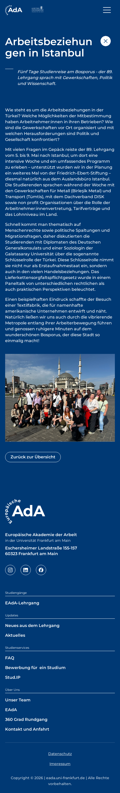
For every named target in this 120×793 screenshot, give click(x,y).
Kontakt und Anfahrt (27, 729)
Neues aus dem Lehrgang (32, 625)
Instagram (10, 570)
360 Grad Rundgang (26, 719)
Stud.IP (13, 677)
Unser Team (18, 700)
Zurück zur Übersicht (33, 456)
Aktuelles (15, 635)
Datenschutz (60, 753)
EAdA (11, 709)
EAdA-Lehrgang (22, 603)
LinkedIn (26, 570)
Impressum (60, 763)
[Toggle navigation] (107, 10)
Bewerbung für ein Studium (35, 667)
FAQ (9, 657)
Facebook (41, 570)
